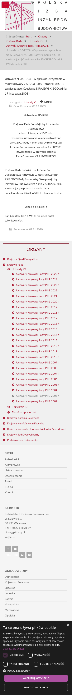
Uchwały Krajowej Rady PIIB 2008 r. (37, 368)
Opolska (10, 615)
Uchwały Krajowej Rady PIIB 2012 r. (37, 345)
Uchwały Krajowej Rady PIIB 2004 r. (37, 390)
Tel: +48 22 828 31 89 (18, 527)
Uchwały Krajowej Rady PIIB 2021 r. (37, 296)
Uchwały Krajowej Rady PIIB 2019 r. (37, 307)
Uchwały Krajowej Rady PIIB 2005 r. (37, 384)
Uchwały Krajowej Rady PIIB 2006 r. (37, 379)
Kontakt (10, 492)
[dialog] (36, 658)
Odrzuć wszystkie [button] (36, 687)
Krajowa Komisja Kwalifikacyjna (25, 423)
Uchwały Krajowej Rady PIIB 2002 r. (37, 401)
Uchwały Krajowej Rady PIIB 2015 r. (37, 329)
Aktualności (12, 459)
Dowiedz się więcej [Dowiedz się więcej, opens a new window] (13, 648)
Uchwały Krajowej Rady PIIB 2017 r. (37, 318)
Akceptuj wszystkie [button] (36, 678)
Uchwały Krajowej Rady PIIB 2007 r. (37, 373)
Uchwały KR (19, 269)
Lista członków (14, 470)
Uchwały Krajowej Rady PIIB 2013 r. (37, 340)
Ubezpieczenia (13, 475)
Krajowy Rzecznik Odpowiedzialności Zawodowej (36, 429)
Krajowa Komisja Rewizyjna (23, 417)
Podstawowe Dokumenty (22, 440)
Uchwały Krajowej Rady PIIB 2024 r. (37, 279)
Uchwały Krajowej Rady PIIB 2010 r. (37, 356)
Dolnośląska (12, 576)
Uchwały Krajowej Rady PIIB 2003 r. (37, 395)
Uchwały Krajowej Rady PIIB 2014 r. (37, 334)
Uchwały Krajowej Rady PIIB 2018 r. (37, 312)
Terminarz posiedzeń (24, 412)
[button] (36, 671)
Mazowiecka (12, 609)
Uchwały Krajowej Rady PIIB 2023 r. (37, 284)
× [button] (67, 625)
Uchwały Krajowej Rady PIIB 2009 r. (37, 362)
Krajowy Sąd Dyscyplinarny (23, 434)
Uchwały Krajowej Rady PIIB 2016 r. (37, 323)
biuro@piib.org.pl (15, 532)
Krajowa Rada (15, 264)
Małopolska (12, 604)
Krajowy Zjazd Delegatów (22, 259)
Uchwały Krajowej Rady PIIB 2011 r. (37, 351)
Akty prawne (12, 464)
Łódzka (9, 598)
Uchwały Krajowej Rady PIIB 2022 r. (37, 290)
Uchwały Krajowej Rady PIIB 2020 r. (37, 301)
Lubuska (10, 593)
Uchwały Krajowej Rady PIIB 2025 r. (37, 273)
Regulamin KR (20, 406)
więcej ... (10, 536)
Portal (8, 481)
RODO (9, 486)
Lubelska (10, 587)
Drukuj (46, 101)
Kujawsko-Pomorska (17, 582)
